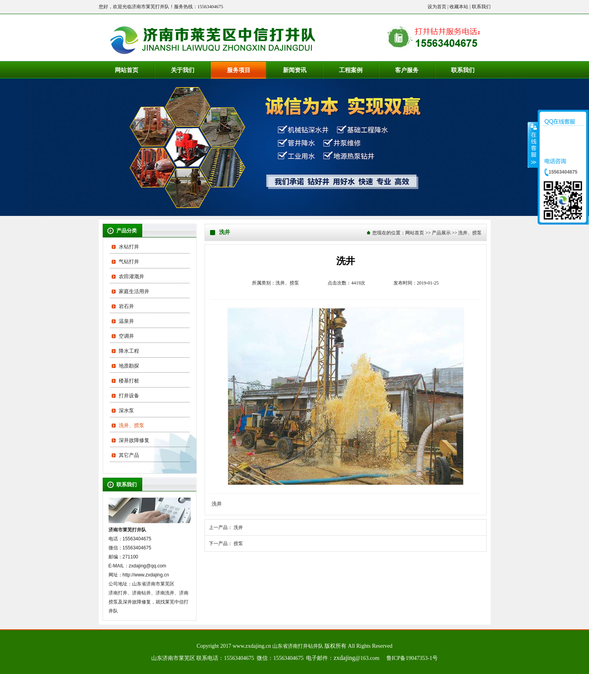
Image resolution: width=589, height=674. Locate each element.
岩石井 (126, 306)
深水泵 (126, 410)
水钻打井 (129, 247)
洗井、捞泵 (131, 425)
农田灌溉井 (131, 276)
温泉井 (126, 321)
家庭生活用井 (134, 291)
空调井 (126, 336)
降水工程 (129, 351)
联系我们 (481, 6)
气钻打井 (129, 262)
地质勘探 (129, 366)
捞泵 (238, 543)
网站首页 (414, 233)
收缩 (532, 144)
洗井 (238, 527)
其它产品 (129, 455)
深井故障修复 (134, 440)
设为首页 (437, 6)
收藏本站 (458, 6)
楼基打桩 (129, 381)
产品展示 (441, 233)
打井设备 (129, 396)
